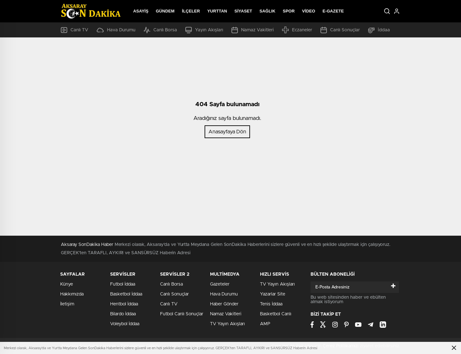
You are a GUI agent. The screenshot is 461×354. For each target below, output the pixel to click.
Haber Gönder (224, 304)
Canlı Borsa (160, 30)
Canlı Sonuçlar (340, 30)
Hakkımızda (72, 294)
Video (308, 11)
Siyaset (243, 11)
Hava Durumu (116, 30)
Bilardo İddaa (123, 314)
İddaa (379, 30)
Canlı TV (74, 30)
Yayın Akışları (204, 30)
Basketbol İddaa (126, 294)
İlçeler (191, 11)
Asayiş (141, 11)
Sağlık (268, 11)
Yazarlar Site (272, 294)
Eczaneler (297, 30)
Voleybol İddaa (124, 324)
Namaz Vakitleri (252, 30)
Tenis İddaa (271, 304)
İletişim (67, 304)
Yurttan (217, 11)
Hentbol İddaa (124, 304)
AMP (265, 324)
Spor (289, 11)
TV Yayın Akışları (227, 324)
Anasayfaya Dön (227, 131)
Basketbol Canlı (275, 314)
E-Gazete (333, 11)
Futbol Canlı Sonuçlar (181, 314)
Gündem (165, 11)
